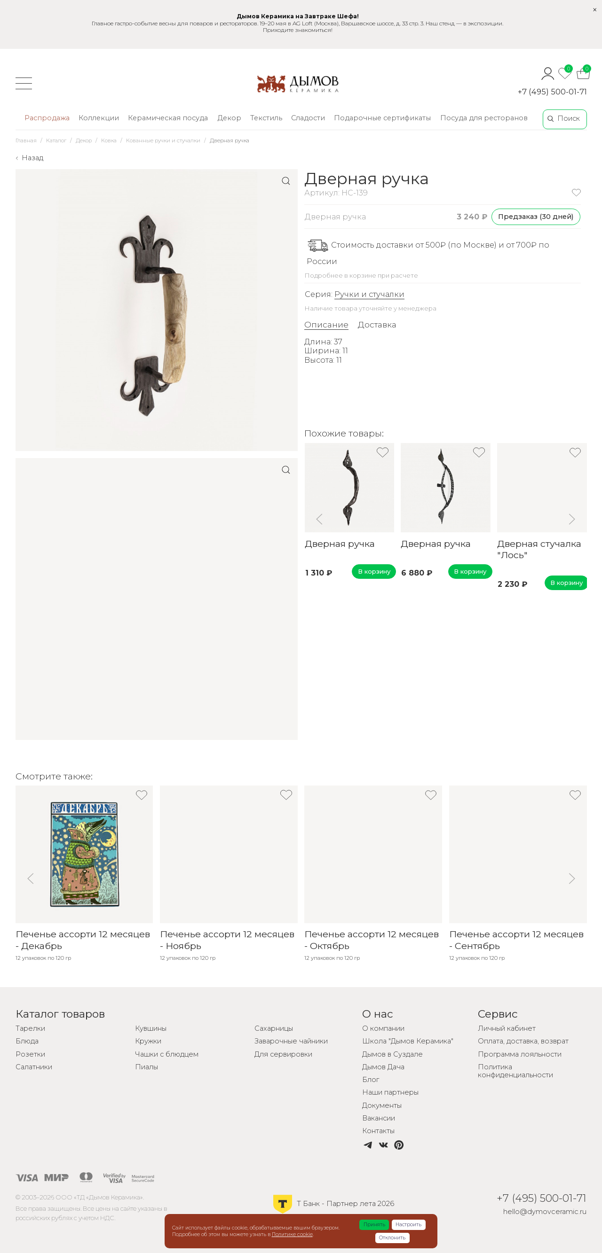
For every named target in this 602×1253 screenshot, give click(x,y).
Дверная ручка (339, 543)
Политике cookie (292, 1234)
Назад (32, 158)
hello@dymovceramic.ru (544, 1211)
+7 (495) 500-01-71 (552, 91)
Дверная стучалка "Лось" (539, 548)
